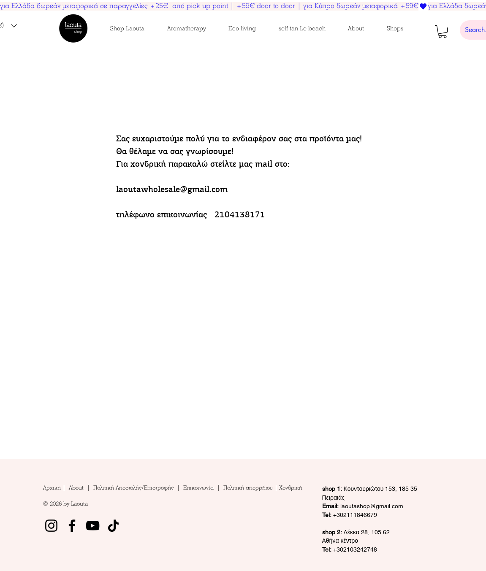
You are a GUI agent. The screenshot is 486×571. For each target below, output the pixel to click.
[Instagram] (51, 525)
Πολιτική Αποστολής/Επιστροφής (133, 488)
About (78, 488)
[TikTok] (113, 525)
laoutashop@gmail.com (362, 506)
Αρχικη (52, 488)
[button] (127, 29)
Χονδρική (290, 488)
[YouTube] (92, 525)
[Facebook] (72, 525)
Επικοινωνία (200, 488)
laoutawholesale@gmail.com (172, 189)
